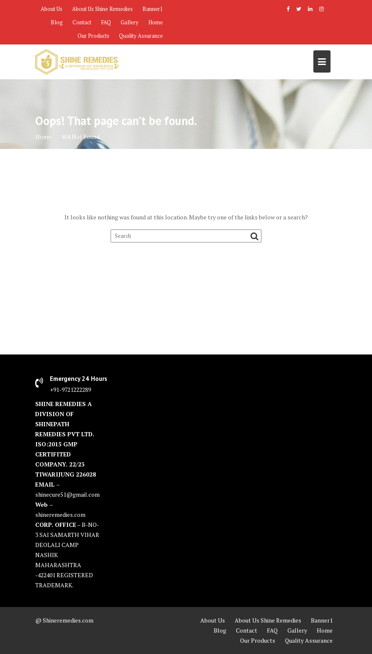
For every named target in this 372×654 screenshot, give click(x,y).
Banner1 (152, 9)
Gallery (130, 22)
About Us (51, 9)
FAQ (106, 22)
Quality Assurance (141, 35)
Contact (81, 22)
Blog (57, 22)
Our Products (93, 35)
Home (155, 22)
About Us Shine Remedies (102, 9)
